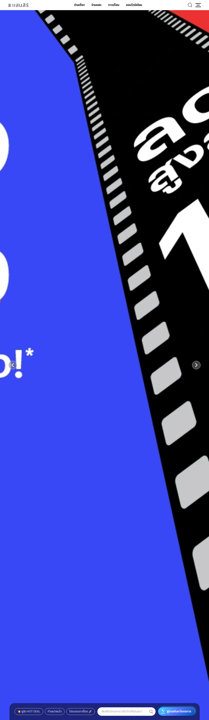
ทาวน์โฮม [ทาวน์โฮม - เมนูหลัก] (113, 5)
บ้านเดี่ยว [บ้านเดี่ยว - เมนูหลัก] (79, 5)
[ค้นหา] (151, 712)
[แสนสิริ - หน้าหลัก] (18, 5)
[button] (198, 5)
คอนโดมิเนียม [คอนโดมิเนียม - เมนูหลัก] (134, 5)
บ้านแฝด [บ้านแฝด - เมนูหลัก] (96, 5)
